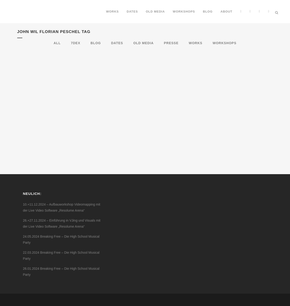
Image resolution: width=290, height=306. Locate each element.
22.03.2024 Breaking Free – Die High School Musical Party (61, 255)
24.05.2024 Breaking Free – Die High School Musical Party (61, 239)
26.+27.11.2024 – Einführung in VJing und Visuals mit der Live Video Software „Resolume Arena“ (61, 223)
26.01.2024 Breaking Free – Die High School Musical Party (61, 271)
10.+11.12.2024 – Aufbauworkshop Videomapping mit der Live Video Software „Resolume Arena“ (61, 207)
